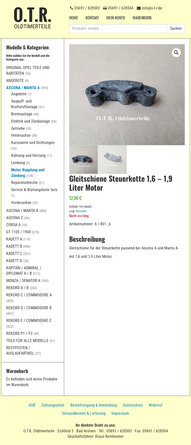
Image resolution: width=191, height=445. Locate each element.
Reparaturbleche (24, 182)
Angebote (15, 80)
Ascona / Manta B (22, 210)
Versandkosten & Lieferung (83, 413)
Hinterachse (21, 135)
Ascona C (14, 217)
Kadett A (14, 239)
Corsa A (13, 224)
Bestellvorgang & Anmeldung (93, 405)
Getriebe (18, 128)
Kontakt (92, 18)
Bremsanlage (21, 114)
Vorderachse (21, 202)
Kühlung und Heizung (28, 155)
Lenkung (18, 162)
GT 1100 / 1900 (18, 232)
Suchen (176, 28)
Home (73, 18)
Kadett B (14, 246)
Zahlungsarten (52, 405)
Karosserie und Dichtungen (32, 142)
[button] (176, 52)
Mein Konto (115, 18)
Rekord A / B (17, 287)
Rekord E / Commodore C (28, 320)
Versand (81, 211)
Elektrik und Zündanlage (30, 121)
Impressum (120, 413)
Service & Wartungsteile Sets (34, 189)
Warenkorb (142, 18)
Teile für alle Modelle (27, 340)
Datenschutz (133, 405)
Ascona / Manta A (23, 87)
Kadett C (14, 253)
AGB (32, 405)
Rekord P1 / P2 (19, 333)
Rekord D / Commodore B (29, 308)
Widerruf (155, 405)
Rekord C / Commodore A (29, 295)
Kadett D (14, 260)
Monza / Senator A (23, 280)
